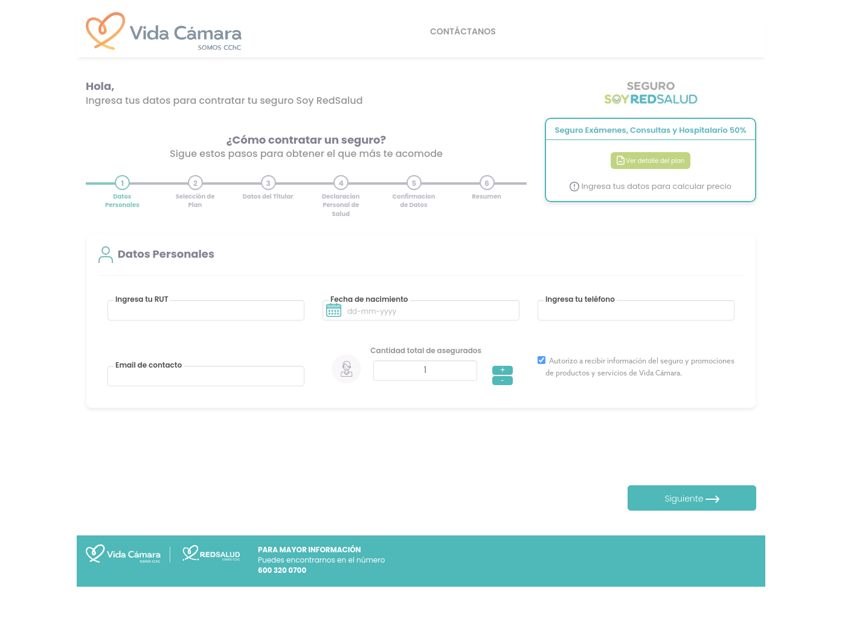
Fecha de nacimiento (369, 299)
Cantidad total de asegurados (425, 350)
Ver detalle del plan (651, 160)
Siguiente (691, 499)
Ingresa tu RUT (142, 299)
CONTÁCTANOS (463, 31)
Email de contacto (148, 365)
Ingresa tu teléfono (580, 299)
